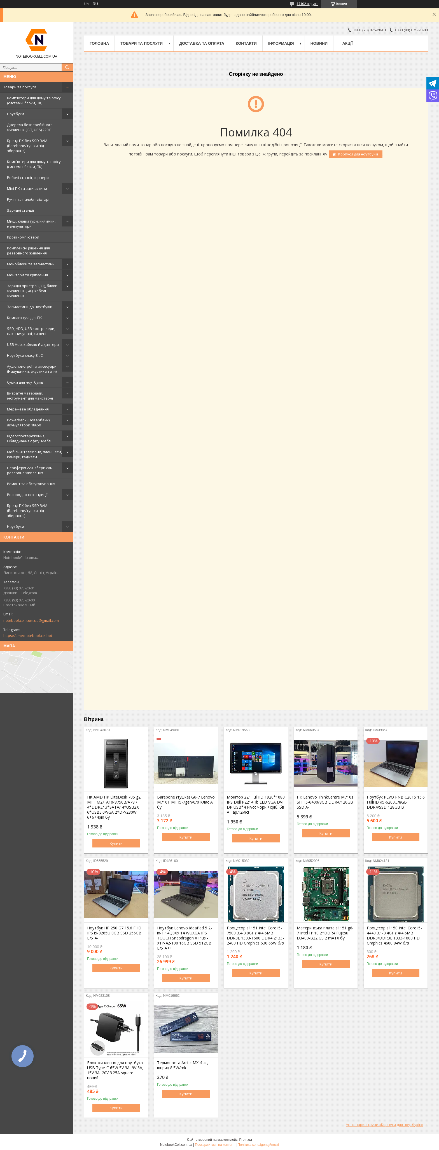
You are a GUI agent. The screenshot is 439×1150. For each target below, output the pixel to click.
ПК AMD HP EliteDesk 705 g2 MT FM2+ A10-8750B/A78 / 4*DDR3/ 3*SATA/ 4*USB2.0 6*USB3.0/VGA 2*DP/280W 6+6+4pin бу (114, 807)
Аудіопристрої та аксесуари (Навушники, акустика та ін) (32, 369)
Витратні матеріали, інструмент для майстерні (30, 396)
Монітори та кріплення (27, 274)
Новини (319, 43)
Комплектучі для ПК (24, 317)
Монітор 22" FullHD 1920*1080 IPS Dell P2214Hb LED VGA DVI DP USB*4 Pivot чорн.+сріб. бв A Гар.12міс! (256, 805)
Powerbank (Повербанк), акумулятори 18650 (28, 422)
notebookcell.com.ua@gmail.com (31, 620)
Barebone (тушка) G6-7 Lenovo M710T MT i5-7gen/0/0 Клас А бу (186, 802)
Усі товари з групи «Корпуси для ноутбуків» (384, 1124)
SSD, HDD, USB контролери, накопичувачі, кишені (31, 331)
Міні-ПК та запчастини (27, 188)
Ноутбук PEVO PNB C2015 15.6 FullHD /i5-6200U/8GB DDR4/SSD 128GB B (396, 802)
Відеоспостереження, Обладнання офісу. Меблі (29, 438)
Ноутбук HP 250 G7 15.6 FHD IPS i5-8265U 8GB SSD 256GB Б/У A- (114, 933)
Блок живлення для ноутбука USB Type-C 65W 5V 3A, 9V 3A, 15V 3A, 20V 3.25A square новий (115, 1070)
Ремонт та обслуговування (31, 483)
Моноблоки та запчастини (31, 263)
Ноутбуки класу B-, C (25, 355)
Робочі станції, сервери (28, 177)
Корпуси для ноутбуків (358, 154)
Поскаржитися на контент (215, 1145)
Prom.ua (245, 1140)
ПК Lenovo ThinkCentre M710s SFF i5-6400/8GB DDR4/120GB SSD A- (325, 802)
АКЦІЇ (347, 43)
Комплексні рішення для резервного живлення (28, 250)
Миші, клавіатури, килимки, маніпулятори (31, 224)
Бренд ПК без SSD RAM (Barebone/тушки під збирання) (27, 145)
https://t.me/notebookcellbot (27, 635)
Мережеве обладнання (28, 409)
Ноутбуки (15, 113)
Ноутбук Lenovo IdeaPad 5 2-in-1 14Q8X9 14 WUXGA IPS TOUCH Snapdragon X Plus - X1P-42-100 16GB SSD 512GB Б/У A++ (184, 938)
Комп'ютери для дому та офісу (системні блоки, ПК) (34, 100)
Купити (116, 843)
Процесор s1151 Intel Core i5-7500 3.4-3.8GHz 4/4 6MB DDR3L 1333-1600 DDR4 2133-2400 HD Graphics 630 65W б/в (255, 935)
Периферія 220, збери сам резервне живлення (30, 470)
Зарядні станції (20, 210)
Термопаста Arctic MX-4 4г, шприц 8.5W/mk (182, 1065)
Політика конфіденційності (258, 1145)
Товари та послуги (19, 86)
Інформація (281, 43)
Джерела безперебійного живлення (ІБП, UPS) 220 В (30, 127)
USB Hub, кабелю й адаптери (33, 344)
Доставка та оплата (201, 43)
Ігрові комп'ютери (23, 237)
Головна (99, 43)
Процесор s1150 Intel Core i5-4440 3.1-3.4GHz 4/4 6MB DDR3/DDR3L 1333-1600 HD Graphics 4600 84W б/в (394, 935)
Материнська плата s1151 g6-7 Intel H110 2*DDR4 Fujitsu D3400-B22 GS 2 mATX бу (325, 933)
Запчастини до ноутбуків (29, 306)
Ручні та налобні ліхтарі (28, 199)
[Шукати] (67, 67)
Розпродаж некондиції (27, 494)
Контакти (246, 43)
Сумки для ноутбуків (25, 382)
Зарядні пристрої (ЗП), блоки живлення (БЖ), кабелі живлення (32, 290)
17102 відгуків (307, 4)
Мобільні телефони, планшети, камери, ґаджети (34, 454)
